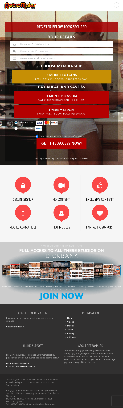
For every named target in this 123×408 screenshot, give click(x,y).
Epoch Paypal (28, 128)
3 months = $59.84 (61, 98)
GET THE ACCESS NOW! (61, 143)
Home (70, 317)
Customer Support (15, 326)
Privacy (70, 333)
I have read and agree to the (61, 136)
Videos (70, 321)
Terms (70, 329)
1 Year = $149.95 (61, 111)
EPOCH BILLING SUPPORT (18, 363)
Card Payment (36, 122)
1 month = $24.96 (61, 76)
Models (70, 325)
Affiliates (71, 337)
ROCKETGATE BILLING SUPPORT (21, 366)
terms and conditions (74, 136)
